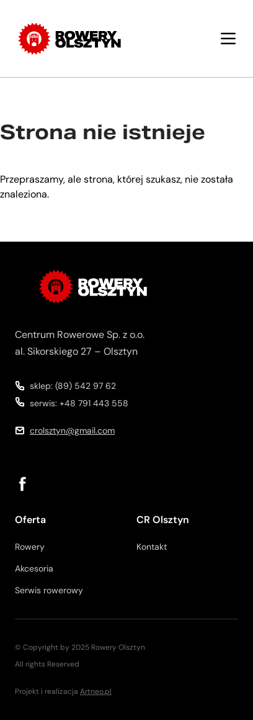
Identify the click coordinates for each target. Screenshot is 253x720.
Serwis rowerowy (49, 590)
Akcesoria (34, 568)
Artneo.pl (96, 691)
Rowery (30, 546)
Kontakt (151, 546)
